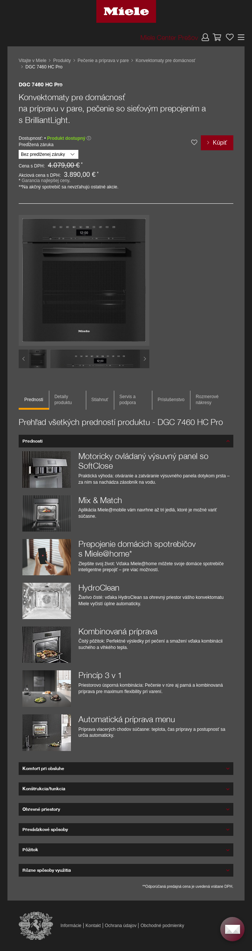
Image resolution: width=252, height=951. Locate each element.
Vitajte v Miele (32, 60)
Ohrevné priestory (41, 809)
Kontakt (93, 925)
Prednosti (33, 399)
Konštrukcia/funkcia (43, 788)
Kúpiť (220, 142)
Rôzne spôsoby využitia (46, 870)
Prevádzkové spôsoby (45, 829)
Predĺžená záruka (36, 144)
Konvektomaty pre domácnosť (165, 60)
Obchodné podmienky (162, 925)
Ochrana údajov (121, 925)
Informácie (70, 925)
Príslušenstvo (171, 399)
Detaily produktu (63, 400)
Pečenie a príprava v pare (103, 60)
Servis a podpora (127, 400)
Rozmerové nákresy (207, 400)
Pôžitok (30, 849)
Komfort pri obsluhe (43, 768)
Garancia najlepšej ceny (45, 180)
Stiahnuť (99, 399)
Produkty (62, 60)
